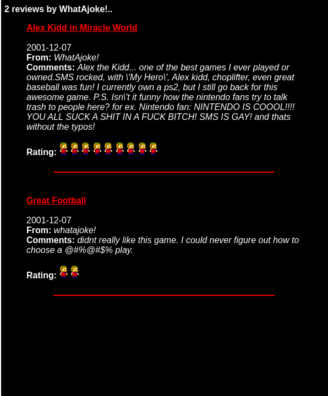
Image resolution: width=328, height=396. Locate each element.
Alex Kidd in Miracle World (82, 27)
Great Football (56, 200)
